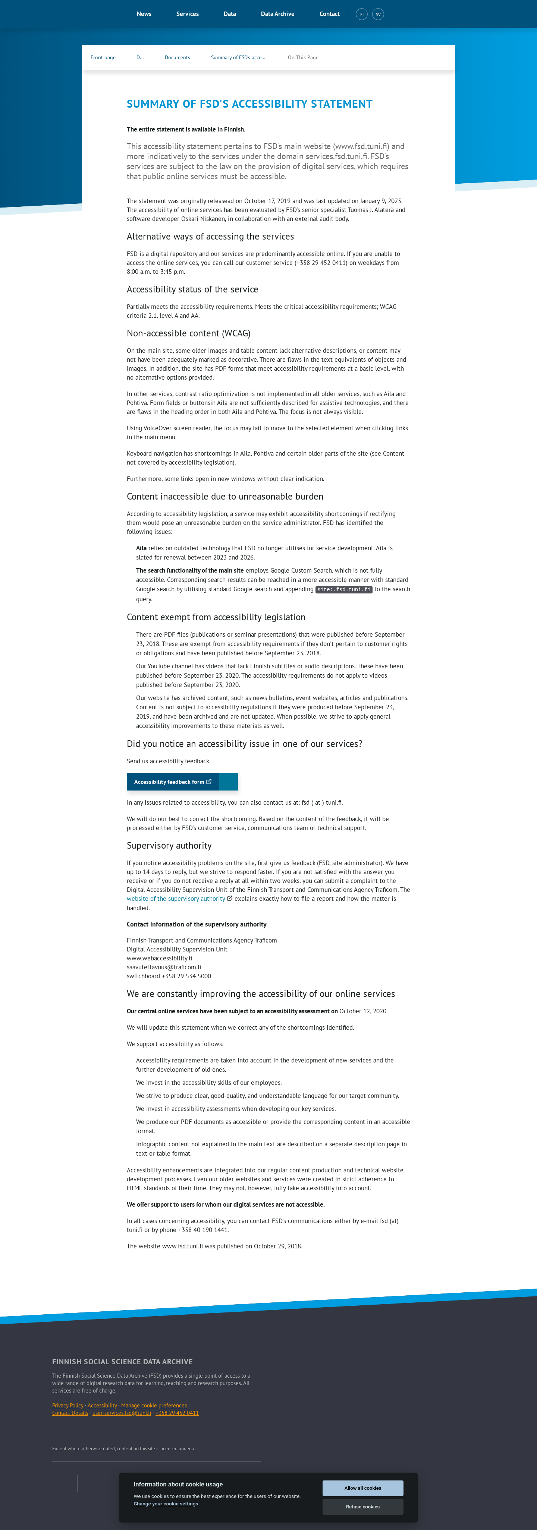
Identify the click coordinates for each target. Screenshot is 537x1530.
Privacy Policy (67, 1404)
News (144, 14)
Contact (330, 14)
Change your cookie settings (166, 1504)
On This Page (303, 57)
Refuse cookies (363, 1507)
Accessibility (102, 1404)
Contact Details (70, 1412)
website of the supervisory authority (181, 898)
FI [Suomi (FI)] (362, 14)
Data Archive (278, 14)
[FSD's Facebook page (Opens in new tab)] (423, 57)
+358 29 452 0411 (177, 1412)
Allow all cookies (363, 1488)
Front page (103, 57)
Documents (177, 57)
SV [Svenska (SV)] (378, 14)
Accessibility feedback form (179, 783)
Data (230, 14)
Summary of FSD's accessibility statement (246, 57)
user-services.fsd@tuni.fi (121, 1412)
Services (187, 14)
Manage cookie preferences (154, 1404)
